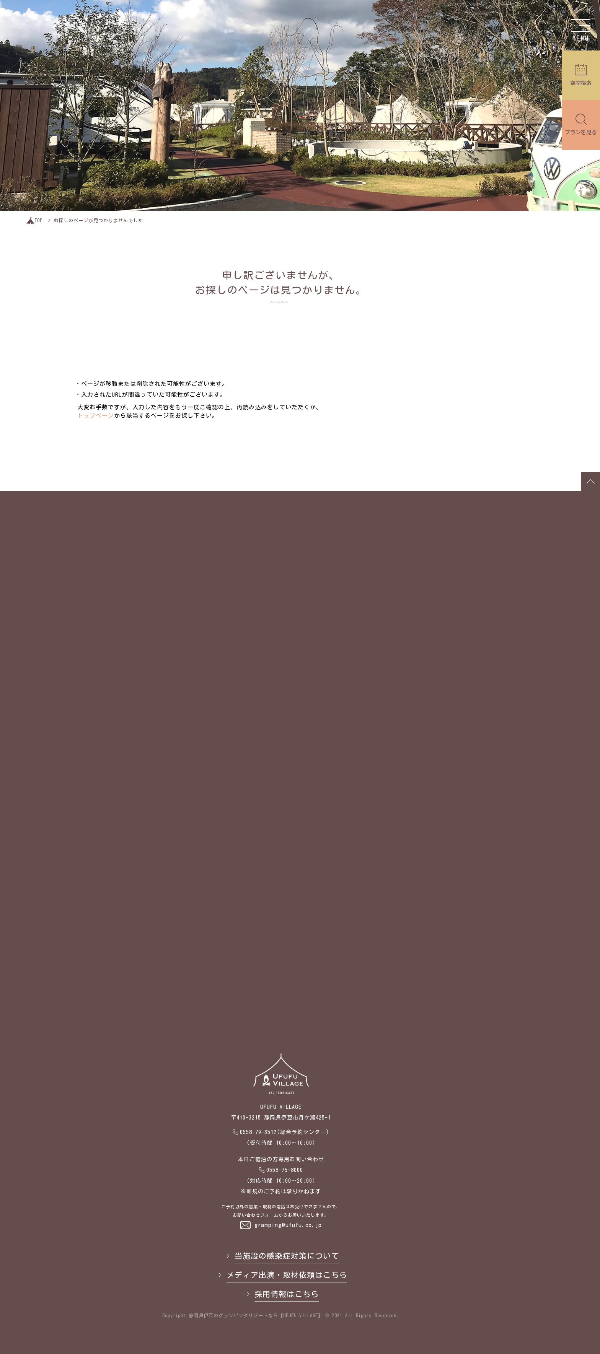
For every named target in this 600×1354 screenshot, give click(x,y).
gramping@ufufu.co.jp (288, 1225)
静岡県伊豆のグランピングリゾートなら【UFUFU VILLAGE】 (256, 1315)
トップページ (95, 415)
